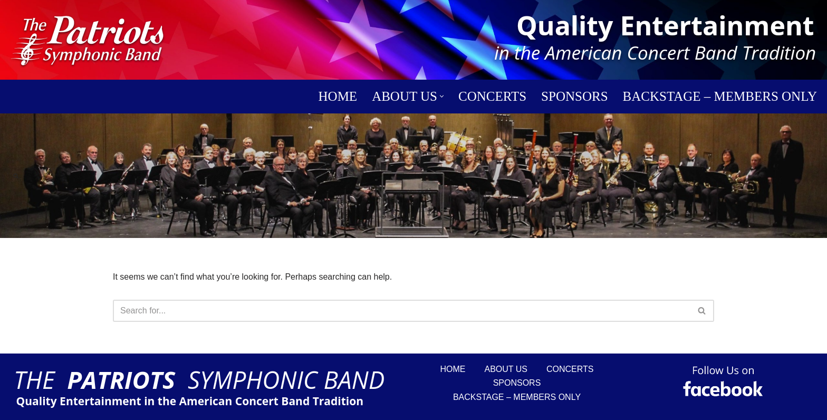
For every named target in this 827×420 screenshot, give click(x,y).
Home (338, 96)
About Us (506, 369)
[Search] (15, 175)
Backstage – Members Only (720, 96)
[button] (442, 96)
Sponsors (574, 96)
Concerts (492, 96)
